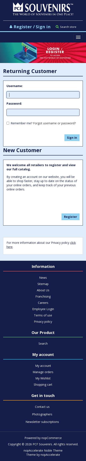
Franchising (43, 296)
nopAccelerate (50, 455)
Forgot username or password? (54, 123)
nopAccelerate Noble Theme (43, 450)
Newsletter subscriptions (42, 422)
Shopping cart (43, 385)
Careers (43, 303)
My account (43, 366)
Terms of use (43, 315)
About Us (43, 290)
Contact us (42, 407)
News (43, 278)
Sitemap (43, 284)
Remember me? (21, 123)
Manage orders (43, 372)
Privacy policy (43, 322)
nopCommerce (51, 438)
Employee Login (43, 309)
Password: (14, 103)
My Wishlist (43, 378)
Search (43, 343)
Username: (14, 86)
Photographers (42, 414)
